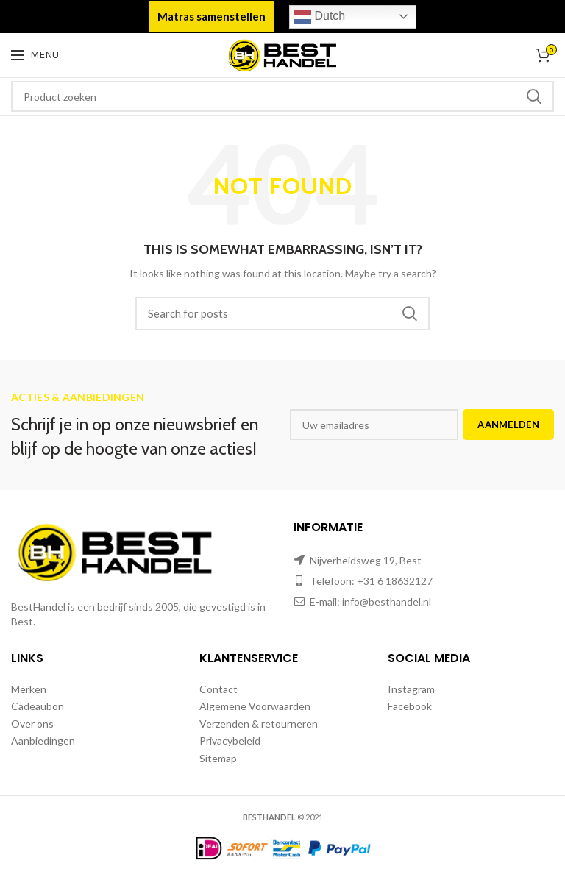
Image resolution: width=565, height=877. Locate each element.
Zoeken (534, 96)
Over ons (32, 723)
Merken (28, 689)
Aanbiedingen (43, 740)
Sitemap (218, 758)
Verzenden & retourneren (258, 723)
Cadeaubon (37, 706)
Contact (218, 689)
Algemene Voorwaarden (254, 706)
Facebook (410, 706)
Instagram (411, 689)
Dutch (319, 17)
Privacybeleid (229, 740)
